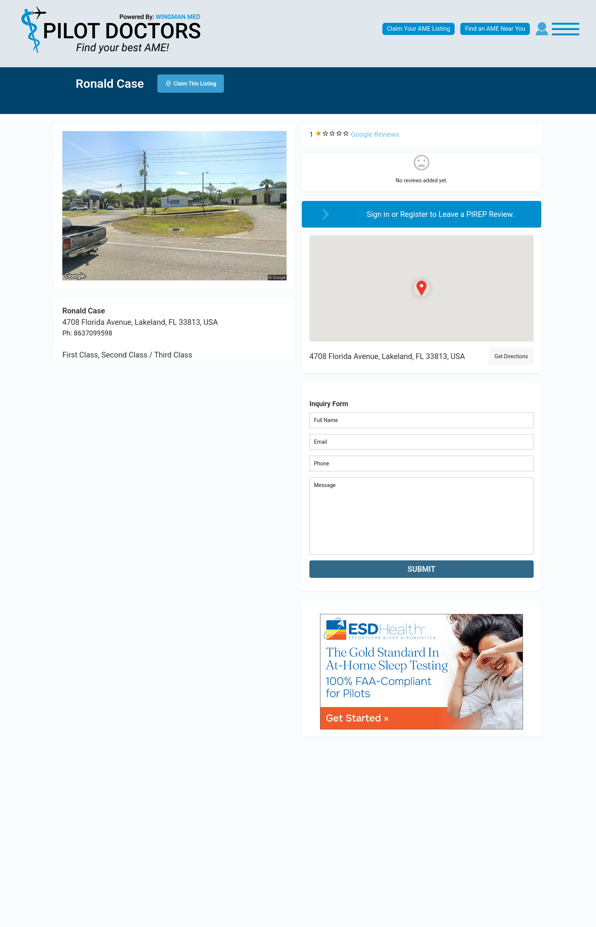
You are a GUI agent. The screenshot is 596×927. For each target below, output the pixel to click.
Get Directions (511, 356)
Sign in (379, 214)
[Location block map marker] (422, 288)
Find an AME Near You (495, 28)
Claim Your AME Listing (418, 28)
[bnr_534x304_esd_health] (421, 671)
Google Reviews (375, 134)
